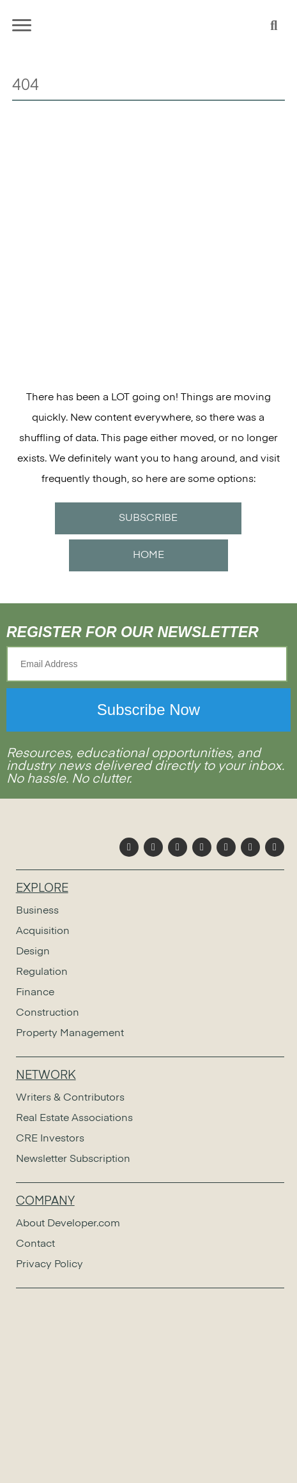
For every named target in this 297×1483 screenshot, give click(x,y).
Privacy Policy (49, 1265)
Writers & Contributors (70, 1098)
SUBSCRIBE (148, 518)
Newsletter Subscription (73, 1159)
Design (33, 952)
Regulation (42, 972)
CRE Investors (50, 1139)
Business (37, 911)
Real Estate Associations (74, 1118)
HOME (148, 555)
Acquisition (43, 931)
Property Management (70, 1033)
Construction (47, 1013)
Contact (35, 1244)
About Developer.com (68, 1224)
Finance (35, 993)
